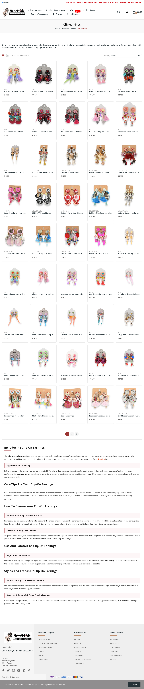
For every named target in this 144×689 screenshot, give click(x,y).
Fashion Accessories (45, 649)
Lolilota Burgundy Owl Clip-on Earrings (129, 172)
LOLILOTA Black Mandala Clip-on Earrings (43, 213)
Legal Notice (78, 657)
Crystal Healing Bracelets (47, 645)
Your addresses (116, 657)
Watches (41, 657)
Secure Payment (80, 649)
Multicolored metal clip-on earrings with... (100, 294)
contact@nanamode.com (17, 651)
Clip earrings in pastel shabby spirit (15, 417)
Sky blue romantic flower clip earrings (129, 417)
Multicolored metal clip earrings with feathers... (15, 335)
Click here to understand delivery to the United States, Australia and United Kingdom (103, 2)
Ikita (5, 89)
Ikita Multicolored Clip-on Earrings (15, 91)
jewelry (101, 460)
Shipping (77, 641)
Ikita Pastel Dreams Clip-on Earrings (100, 91)
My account (114, 641)
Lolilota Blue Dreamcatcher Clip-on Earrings (100, 213)
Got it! (134, 684)
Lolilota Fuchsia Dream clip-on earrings (100, 253)
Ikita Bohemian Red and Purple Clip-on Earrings (43, 132)
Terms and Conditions (82, 661)
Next (77, 435)
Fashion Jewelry (44, 641)
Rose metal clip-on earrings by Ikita (72, 376)
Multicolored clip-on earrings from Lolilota (72, 253)
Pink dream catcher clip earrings (100, 417)
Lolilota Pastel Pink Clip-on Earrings (15, 253)
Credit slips (114, 653)
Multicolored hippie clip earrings (43, 417)
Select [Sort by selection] (125, 55)
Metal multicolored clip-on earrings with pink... (129, 294)
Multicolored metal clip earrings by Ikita (43, 376)
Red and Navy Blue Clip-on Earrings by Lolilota (72, 213)
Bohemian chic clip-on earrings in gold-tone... (129, 253)
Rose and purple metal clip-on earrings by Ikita (72, 294)
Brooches (41, 653)
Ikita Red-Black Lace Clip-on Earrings (43, 91)
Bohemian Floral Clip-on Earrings (129, 132)
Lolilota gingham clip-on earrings (72, 172)
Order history (115, 649)
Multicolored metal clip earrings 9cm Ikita (129, 376)
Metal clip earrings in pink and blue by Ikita (15, 376)
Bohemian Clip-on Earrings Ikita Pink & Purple (100, 132)
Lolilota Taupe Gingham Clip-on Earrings (100, 172)
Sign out (113, 661)
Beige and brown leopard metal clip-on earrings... (129, 335)
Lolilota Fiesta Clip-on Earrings (43, 172)
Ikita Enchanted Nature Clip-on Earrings (129, 91)
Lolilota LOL (37, 170)
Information (114, 645)
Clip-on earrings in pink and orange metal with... (43, 294)
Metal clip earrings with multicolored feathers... (15, 294)
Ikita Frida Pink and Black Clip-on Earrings (72, 132)
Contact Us (78, 653)
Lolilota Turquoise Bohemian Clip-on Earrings (43, 253)
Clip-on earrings (67, 417)
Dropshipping (79, 665)
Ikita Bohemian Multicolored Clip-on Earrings (72, 91)
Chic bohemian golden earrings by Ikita (15, 172)
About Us (77, 645)
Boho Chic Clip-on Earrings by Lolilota (15, 213)
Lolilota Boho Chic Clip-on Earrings (129, 213)
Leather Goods (43, 661)
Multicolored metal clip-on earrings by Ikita (43, 335)
